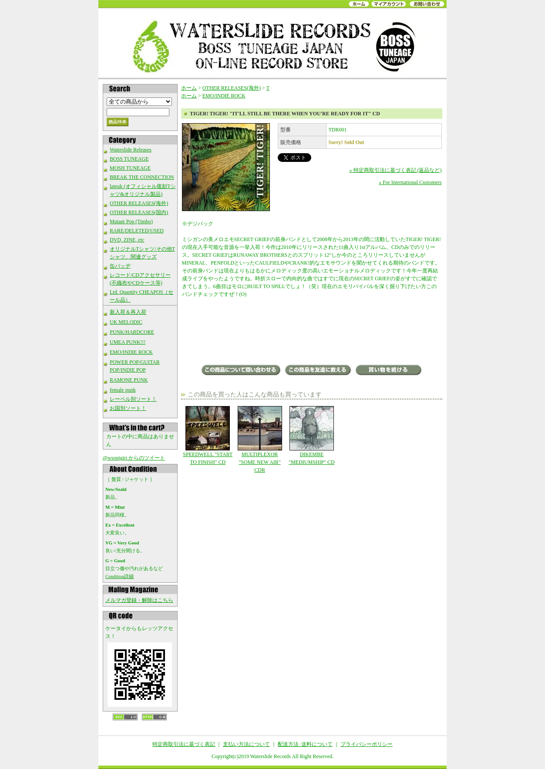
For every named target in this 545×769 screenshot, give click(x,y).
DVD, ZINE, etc (127, 240)
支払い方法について (246, 744)
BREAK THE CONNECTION (142, 177)
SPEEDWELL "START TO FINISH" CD (208, 435)
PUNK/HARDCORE (132, 332)
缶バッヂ (120, 266)
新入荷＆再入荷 (128, 312)
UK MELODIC (126, 322)
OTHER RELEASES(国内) (139, 212)
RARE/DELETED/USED (137, 231)
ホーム (189, 88)
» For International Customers (410, 182)
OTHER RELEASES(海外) (139, 203)
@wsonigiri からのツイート (134, 458)
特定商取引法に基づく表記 (183, 744)
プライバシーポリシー (366, 744)
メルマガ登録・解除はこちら (139, 600)
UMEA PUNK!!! (127, 342)
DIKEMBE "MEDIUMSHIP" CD (311, 435)
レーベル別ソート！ (133, 399)
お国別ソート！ (128, 408)
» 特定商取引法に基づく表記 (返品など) (396, 170)
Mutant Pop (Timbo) (131, 221)
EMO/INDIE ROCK (131, 352)
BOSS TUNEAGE (129, 159)
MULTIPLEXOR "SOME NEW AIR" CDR (260, 439)
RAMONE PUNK (129, 380)
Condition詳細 (119, 576)
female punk (123, 390)
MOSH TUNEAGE (130, 168)
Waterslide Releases (130, 150)
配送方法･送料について (305, 744)
